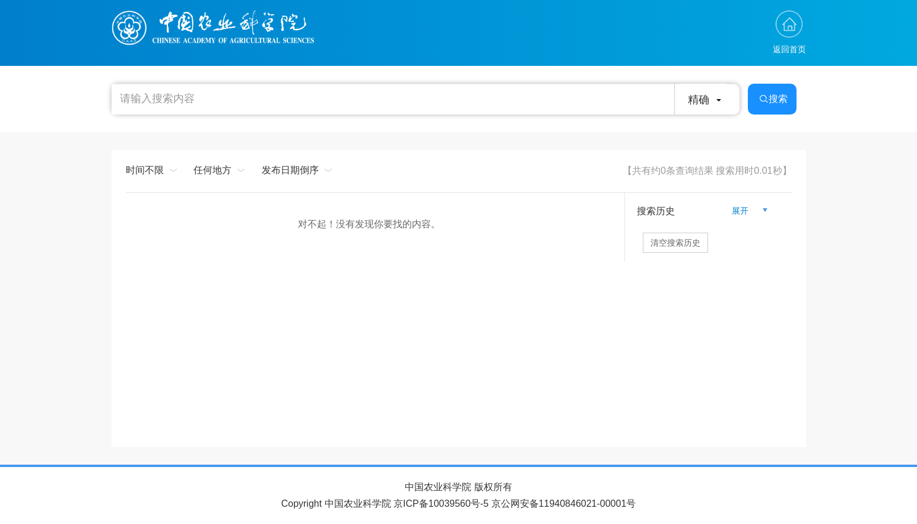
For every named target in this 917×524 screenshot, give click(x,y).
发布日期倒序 (290, 170)
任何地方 (212, 170)
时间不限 (145, 170)
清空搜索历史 (675, 242)
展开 (745, 210)
